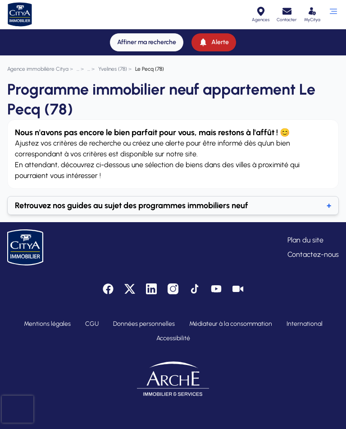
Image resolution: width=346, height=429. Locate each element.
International (305, 324)
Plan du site (305, 240)
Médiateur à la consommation (230, 324)
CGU (92, 324)
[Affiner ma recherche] (146, 42)
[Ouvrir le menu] (333, 14)
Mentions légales (47, 324)
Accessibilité (173, 338)
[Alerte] (214, 42)
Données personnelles (144, 324)
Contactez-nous (313, 254)
